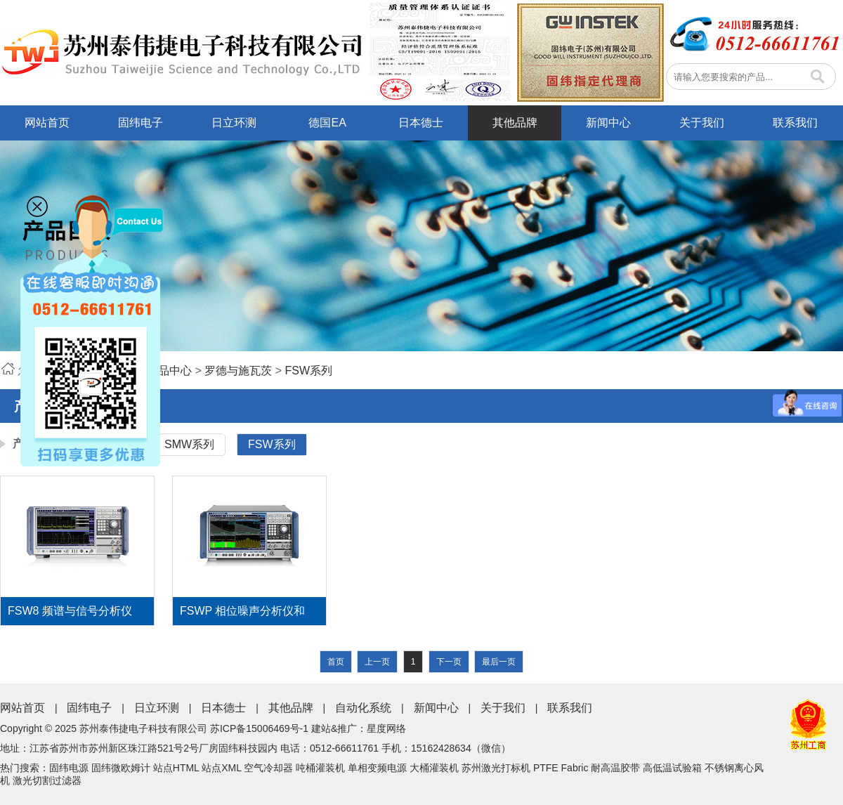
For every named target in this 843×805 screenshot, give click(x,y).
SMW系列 (189, 444)
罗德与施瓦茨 (238, 371)
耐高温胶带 (615, 767)
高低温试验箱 (672, 767)
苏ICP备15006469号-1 (259, 728)
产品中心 (169, 371)
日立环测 (233, 123)
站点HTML (176, 767)
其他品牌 (514, 123)
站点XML (221, 767)
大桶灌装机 (434, 767)
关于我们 (701, 123)
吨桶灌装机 (320, 767)
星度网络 (386, 728)
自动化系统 (363, 708)
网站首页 (47, 123)
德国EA (327, 123)
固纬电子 (140, 123)
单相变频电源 (377, 767)
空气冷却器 (268, 767)
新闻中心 (608, 123)
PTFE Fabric (561, 767)
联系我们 (795, 123)
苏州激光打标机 (496, 767)
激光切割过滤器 (47, 780)
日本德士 (420, 123)
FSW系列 (309, 371)
